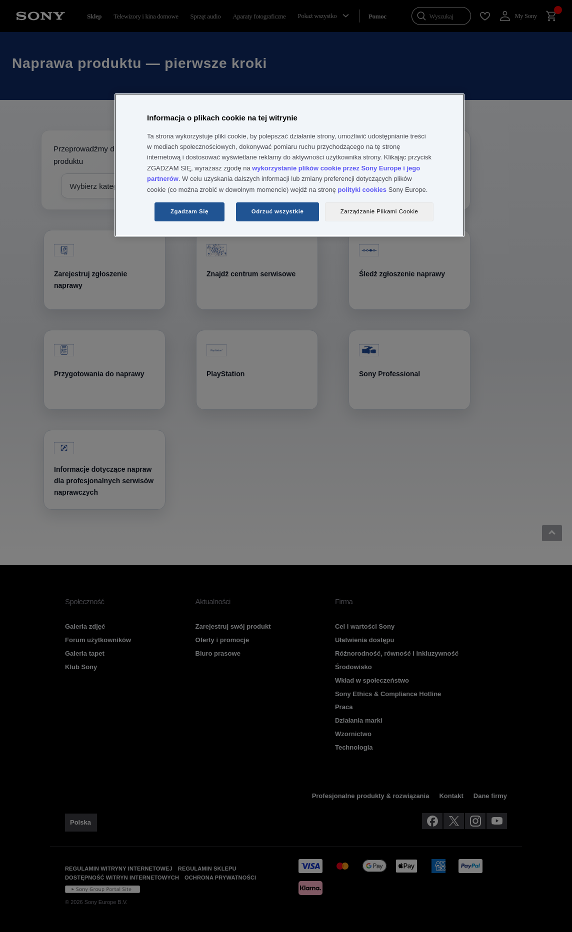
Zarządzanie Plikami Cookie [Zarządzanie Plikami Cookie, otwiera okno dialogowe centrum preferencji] (379, 211)
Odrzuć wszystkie (278, 211)
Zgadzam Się (189, 211)
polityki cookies (362, 189)
